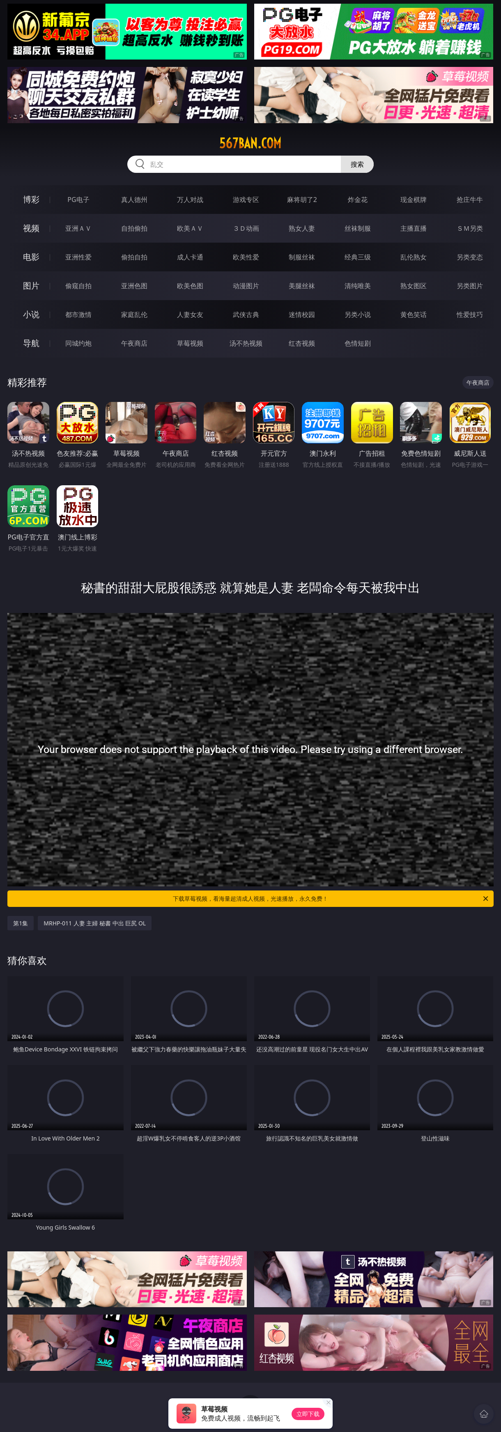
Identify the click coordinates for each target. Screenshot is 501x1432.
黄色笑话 (413, 314)
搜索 (357, 164)
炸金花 (358, 199)
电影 (31, 256)
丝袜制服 (358, 228)
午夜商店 (134, 343)
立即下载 (307, 1414)
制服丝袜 (302, 257)
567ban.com (250, 143)
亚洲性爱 (78, 257)
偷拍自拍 (134, 257)
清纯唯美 (358, 285)
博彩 (31, 199)
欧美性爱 (246, 257)
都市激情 (78, 314)
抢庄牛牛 (470, 199)
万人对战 (190, 199)
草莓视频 (190, 343)
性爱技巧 (470, 314)
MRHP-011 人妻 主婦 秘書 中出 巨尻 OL (95, 923)
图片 (31, 285)
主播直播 (413, 228)
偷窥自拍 (78, 285)
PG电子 (78, 199)
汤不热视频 (246, 343)
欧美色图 (190, 285)
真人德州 (134, 199)
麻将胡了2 (302, 199)
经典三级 (358, 257)
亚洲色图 (134, 285)
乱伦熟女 (413, 257)
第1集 (20, 923)
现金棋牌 (413, 199)
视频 (31, 228)
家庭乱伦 (134, 314)
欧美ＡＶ (190, 228)
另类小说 (358, 314)
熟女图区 (413, 285)
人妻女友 (190, 314)
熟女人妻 (302, 228)
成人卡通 (190, 257)
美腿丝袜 (302, 285)
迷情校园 (302, 314)
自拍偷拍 (134, 228)
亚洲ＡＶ (78, 228)
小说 (31, 314)
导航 (31, 343)
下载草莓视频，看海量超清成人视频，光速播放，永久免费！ (331, 899)
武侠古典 (246, 314)
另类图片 (470, 285)
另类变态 (470, 257)
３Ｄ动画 (246, 228)
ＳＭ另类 (470, 228)
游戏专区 (246, 199)
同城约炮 (78, 343)
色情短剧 (358, 343)
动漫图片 (246, 285)
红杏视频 (302, 343)
